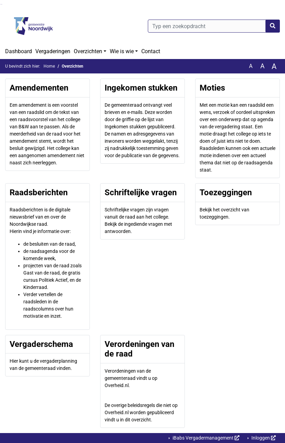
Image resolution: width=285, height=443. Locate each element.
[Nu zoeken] (272, 26)
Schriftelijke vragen (141, 192)
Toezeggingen (226, 192)
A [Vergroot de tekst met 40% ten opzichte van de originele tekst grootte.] (274, 66)
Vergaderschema (41, 344)
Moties (212, 88)
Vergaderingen (52, 51)
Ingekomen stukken (141, 88)
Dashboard (18, 51)
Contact (150, 51)
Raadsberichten (39, 192)
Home (49, 66)
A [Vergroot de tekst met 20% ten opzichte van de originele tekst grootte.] (262, 66)
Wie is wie (122, 51)
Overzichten (88, 51)
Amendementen (39, 88)
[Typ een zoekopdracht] (214, 26)
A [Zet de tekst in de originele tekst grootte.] (250, 66)
